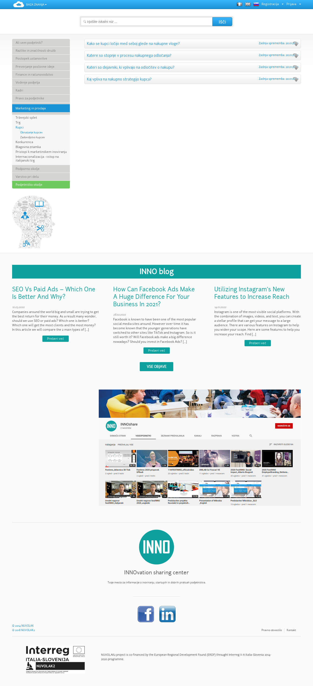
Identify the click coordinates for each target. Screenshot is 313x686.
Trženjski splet (26, 118)
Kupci (20, 127)
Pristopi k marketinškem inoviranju (41, 152)
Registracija (270, 4)
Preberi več (55, 339)
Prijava (291, 4)
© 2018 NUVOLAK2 (23, 630)
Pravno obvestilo (272, 630)
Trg (18, 122)
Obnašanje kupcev (31, 132)
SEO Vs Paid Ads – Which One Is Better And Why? (53, 293)
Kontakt (291, 630)
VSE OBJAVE (156, 366)
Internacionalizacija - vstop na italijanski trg (37, 158)
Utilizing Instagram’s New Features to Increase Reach (251, 293)
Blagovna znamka (28, 147)
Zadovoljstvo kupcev (32, 137)
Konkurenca (24, 142)
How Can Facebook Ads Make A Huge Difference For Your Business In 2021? (154, 297)
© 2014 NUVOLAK (23, 625)
